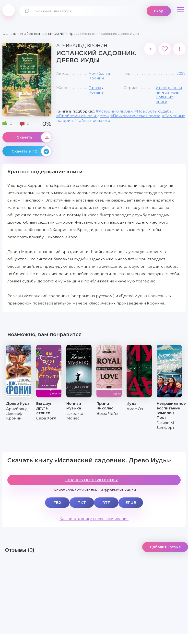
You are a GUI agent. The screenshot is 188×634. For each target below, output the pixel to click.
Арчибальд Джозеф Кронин (17, 413)
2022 (181, 73)
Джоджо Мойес (74, 415)
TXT (82, 502)
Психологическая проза (136, 116)
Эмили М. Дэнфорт (166, 425)
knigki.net (8, 10)
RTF (106, 502)
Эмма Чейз (107, 413)
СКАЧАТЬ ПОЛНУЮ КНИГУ (91, 480)
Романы (96, 92)
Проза (95, 87)
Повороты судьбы (154, 111)
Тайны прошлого (93, 120)
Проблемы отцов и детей (84, 116)
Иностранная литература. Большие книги (169, 94)
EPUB (130, 502)
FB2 (57, 502)
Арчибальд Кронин (99, 75)
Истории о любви (115, 111)
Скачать (34, 137)
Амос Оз (135, 408)
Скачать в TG (31, 151)
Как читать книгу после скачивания (94, 518)
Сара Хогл (46, 418)
